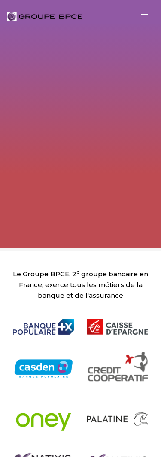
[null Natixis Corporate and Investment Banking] (43, 449)
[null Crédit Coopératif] (118, 358)
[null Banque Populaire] (43, 315)
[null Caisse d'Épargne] (118, 315)
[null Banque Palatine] (118, 407)
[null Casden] (43, 357)
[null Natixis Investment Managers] (118, 449)
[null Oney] (43, 408)
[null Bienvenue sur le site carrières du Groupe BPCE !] (44, 16)
